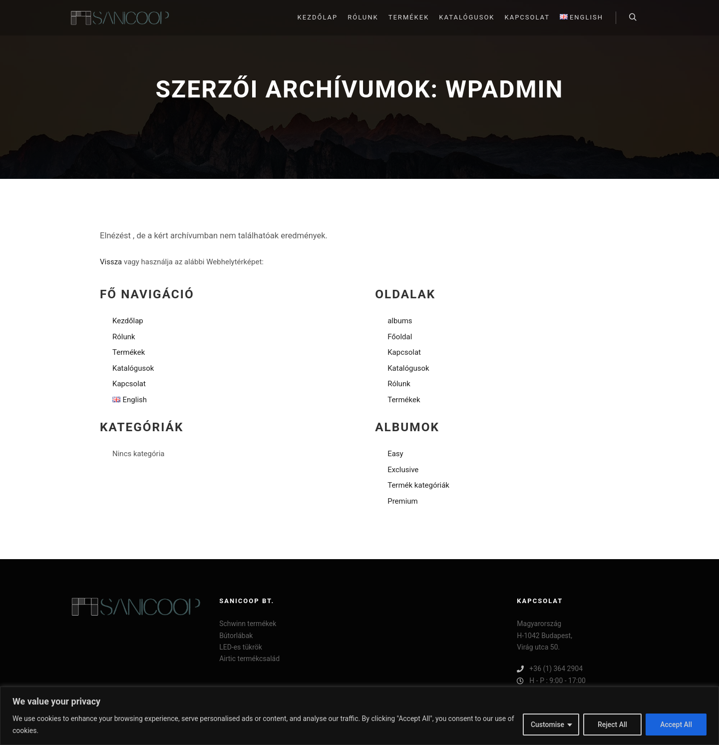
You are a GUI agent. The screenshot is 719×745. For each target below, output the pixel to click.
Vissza (111, 261)
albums (399, 320)
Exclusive (402, 469)
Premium (402, 501)
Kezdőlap (127, 320)
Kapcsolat (129, 383)
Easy (395, 453)
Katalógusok (133, 368)
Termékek (128, 352)
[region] (359, 716)
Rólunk (123, 336)
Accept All (676, 725)
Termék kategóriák (418, 485)
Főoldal (399, 336)
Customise (547, 725)
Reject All (612, 725)
